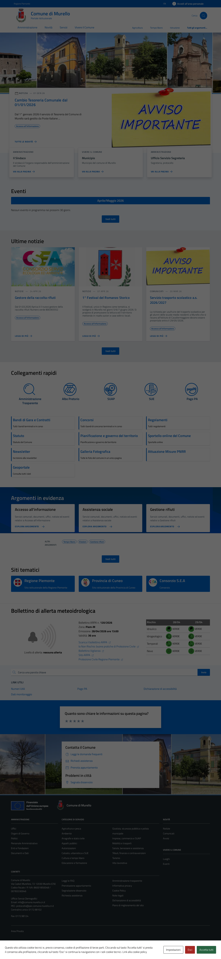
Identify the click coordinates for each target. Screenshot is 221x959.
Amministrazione (27, 27)
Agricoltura (137, 27)
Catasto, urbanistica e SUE (75, 853)
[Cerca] (203, 15)
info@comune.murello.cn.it (31, 902)
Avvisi (166, 838)
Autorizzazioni (69, 848)
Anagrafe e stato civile (73, 838)
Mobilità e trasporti (122, 843)
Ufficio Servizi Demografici (24, 898)
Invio (203, 672)
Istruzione (175, 27)
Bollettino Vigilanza (91, 651)
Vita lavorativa (119, 863)
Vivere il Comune (84, 27)
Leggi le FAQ (68, 881)
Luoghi (166, 859)
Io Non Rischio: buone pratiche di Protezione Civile (109, 646)
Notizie (166, 828)
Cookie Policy (119, 890)
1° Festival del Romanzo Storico (106, 297)
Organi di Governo (20, 833)
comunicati (157, 291)
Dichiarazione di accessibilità (126, 900)
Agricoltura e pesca (71, 828)
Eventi (166, 864)
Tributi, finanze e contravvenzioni (129, 853)
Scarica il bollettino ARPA (95, 642)
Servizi (63, 27)
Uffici (13, 828)
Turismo (116, 858)
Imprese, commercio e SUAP (126, 838)
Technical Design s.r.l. (32, 950)
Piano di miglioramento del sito (128, 905)
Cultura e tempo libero (73, 858)
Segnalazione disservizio (74, 890)
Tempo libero (156, 27)
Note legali (117, 895)
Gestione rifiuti (97, 541)
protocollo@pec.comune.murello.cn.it (35, 906)
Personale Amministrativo (24, 843)
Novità (48, 27)
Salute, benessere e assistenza (128, 848)
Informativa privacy (122, 885)
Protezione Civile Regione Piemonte (101, 659)
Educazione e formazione (74, 863)
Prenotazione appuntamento (76, 885)
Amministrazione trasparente (127, 881)
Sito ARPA (86, 655)
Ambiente (67, 833)
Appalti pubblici (69, 843)
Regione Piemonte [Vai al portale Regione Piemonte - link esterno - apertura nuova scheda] (22, 3)
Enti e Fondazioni (20, 848)
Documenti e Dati (20, 853)
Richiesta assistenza (72, 895)
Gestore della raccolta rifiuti (35, 297)
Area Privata (17, 931)
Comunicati (168, 833)
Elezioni (82, 541)
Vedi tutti (110, 219)
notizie (19, 291)
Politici (14, 838)
